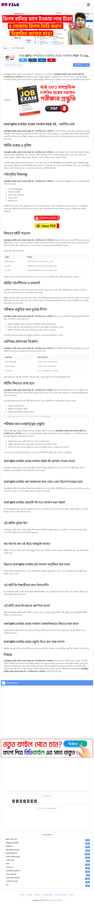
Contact (71, 895)
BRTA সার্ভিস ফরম (11, 839)
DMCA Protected (60, 895)
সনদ (7, 885)
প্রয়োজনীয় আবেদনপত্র (13, 871)
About (22, 895)
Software (9, 846)
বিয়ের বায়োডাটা (11, 874)
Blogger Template (12, 843)
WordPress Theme (12, 850)
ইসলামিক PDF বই (11, 853)
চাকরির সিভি (10, 860)
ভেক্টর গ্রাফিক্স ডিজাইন (12, 878)
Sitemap (29, 895)
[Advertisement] (47, 774)
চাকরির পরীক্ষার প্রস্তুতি (14, 65)
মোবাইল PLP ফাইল (12, 881)
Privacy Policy (48, 895)
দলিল (7, 864)
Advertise (38, 895)
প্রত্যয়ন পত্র (9, 867)
